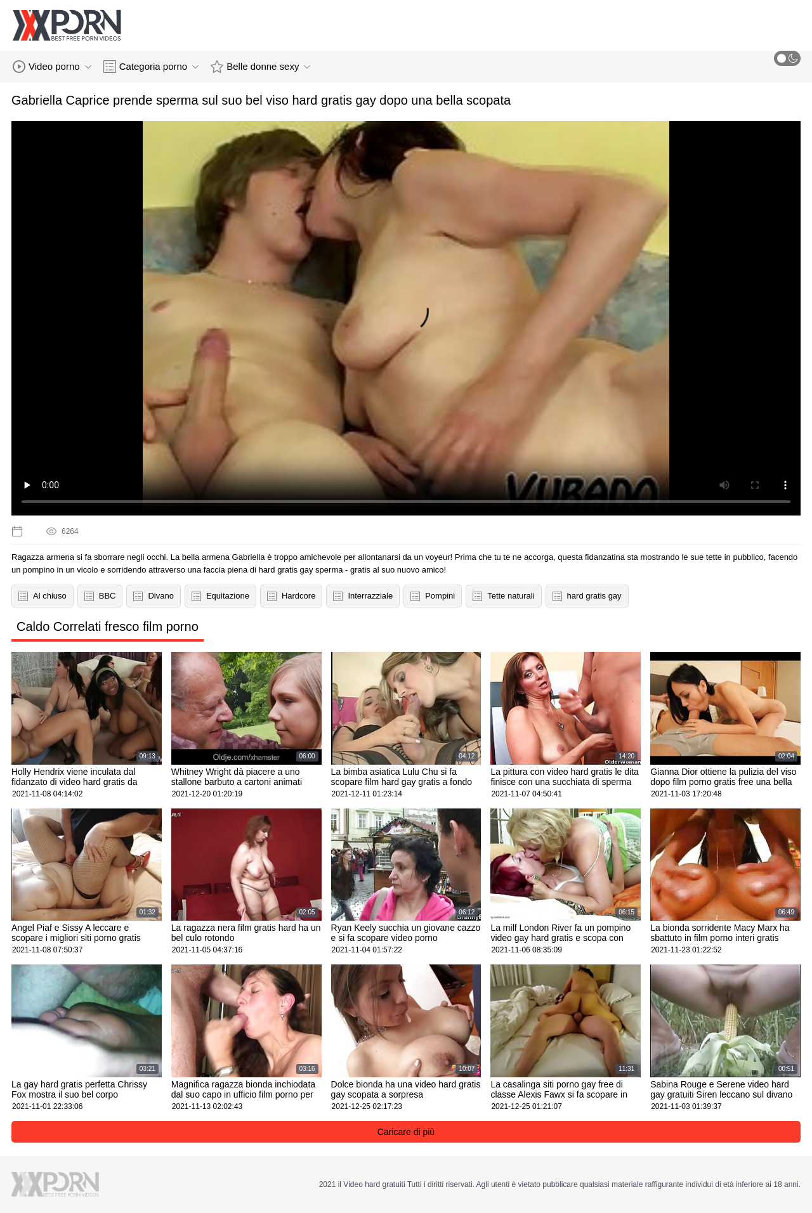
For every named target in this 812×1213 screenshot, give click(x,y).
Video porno (52, 66)
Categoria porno (151, 66)
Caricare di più (406, 1132)
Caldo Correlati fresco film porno (107, 626)
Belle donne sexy (260, 66)
